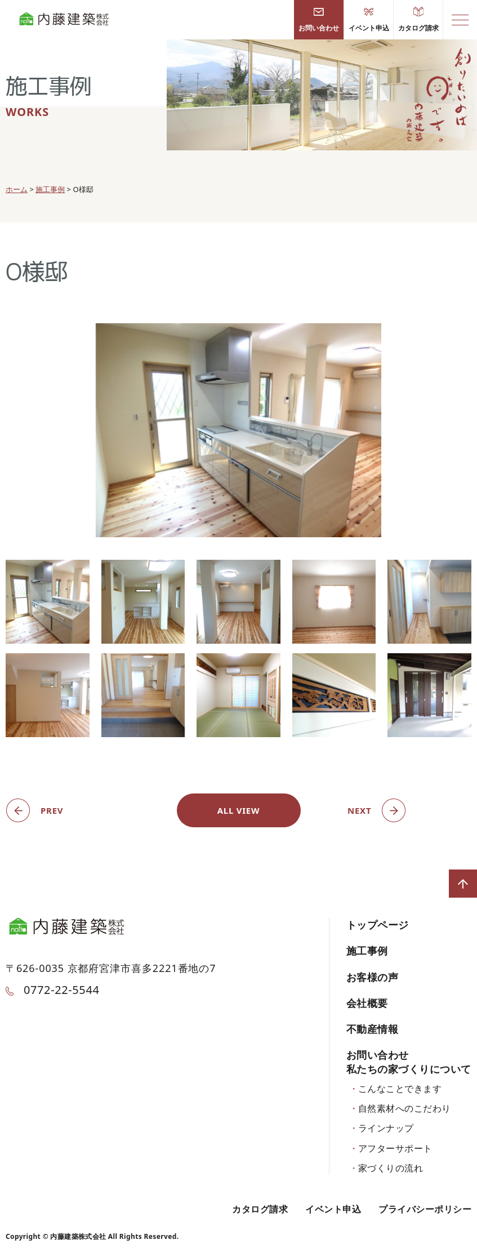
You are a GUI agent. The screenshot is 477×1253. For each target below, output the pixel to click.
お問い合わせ (318, 20)
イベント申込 (369, 20)
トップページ (377, 924)
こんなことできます (400, 1088)
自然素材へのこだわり (404, 1108)
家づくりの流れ (390, 1168)
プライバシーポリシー (424, 1209)
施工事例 (367, 950)
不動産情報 (372, 1029)
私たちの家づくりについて (408, 1069)
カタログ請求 (418, 20)
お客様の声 (372, 977)
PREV (52, 810)
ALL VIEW (238, 810)
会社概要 (367, 1003)
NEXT (359, 810)
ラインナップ (386, 1128)
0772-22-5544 (52, 989)
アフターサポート (395, 1148)
